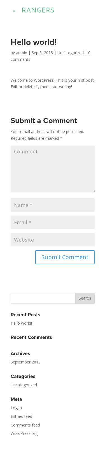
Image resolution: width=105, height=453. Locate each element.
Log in (16, 407)
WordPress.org (24, 433)
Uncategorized (70, 52)
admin (21, 52)
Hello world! (21, 323)
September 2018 (26, 362)
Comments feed (25, 425)
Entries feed (21, 416)
